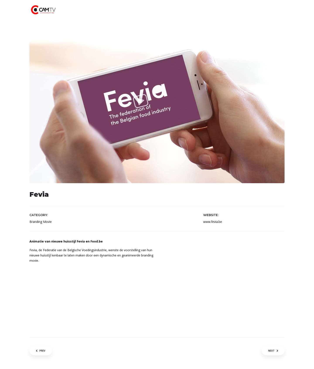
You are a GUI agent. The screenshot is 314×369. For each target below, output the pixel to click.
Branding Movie (40, 222)
